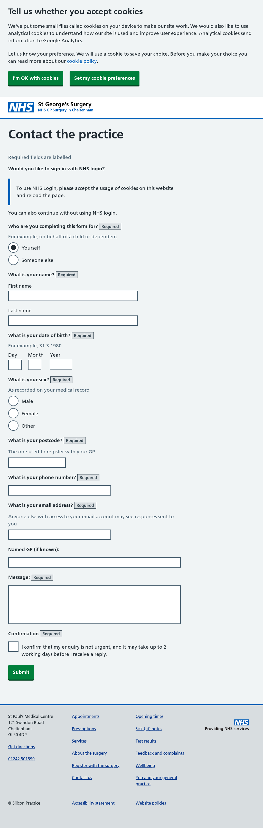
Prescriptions (84, 728)
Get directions (21, 746)
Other (28, 426)
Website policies (151, 803)
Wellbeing (145, 765)
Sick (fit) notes (149, 728)
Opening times (149, 716)
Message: (30, 577)
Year (55, 355)
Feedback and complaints (160, 753)
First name (20, 286)
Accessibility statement (93, 803)
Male (27, 401)
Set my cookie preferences (104, 78)
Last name (20, 311)
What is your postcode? (47, 440)
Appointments (85, 716)
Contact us (82, 777)
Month (36, 355)
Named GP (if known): (33, 549)
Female (30, 414)
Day (12, 355)
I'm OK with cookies (36, 78)
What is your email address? (52, 505)
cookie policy (82, 61)
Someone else (37, 260)
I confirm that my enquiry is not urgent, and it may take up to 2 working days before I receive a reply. (94, 650)
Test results (146, 741)
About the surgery (89, 753)
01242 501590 (21, 758)
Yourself (31, 248)
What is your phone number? (53, 477)
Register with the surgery (95, 765)
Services (79, 741)
